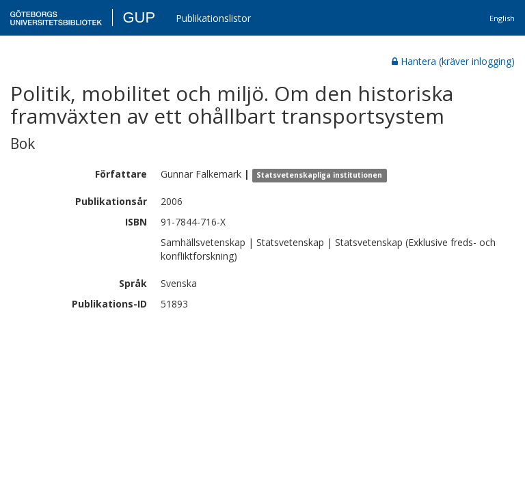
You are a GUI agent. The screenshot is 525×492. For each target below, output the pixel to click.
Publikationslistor (213, 18)
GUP (138, 17)
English (502, 18)
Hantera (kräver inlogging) (453, 61)
